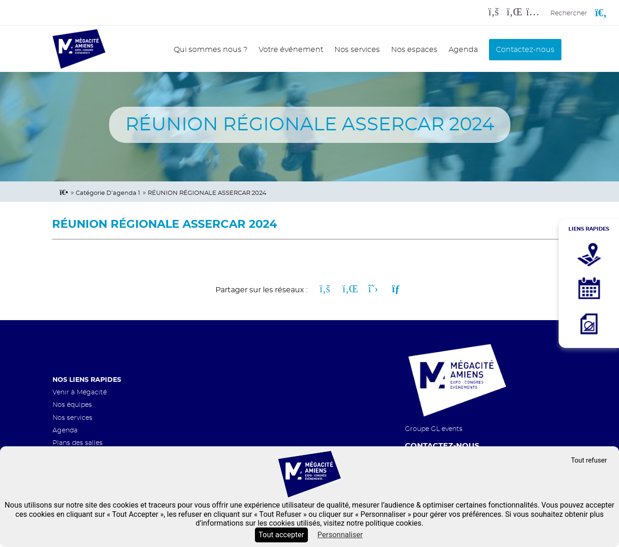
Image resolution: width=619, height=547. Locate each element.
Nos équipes (72, 404)
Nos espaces (414, 49)
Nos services (357, 49)
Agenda (463, 49)
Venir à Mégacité (79, 392)
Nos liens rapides (86, 379)
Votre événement (291, 49)
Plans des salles (77, 442)
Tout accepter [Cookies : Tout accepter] (281, 534)
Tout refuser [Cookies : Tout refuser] (589, 460)
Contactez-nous (525, 49)
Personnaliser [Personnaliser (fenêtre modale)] (340, 534)
